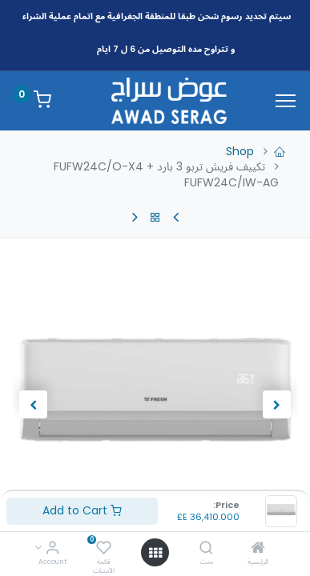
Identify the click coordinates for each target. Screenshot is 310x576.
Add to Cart (82, 510)
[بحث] (206, 549)
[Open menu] (155, 552)
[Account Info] (52, 549)
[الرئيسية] (258, 549)
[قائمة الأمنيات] (103, 549)
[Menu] (285, 100)
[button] (276, 405)
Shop (240, 151)
